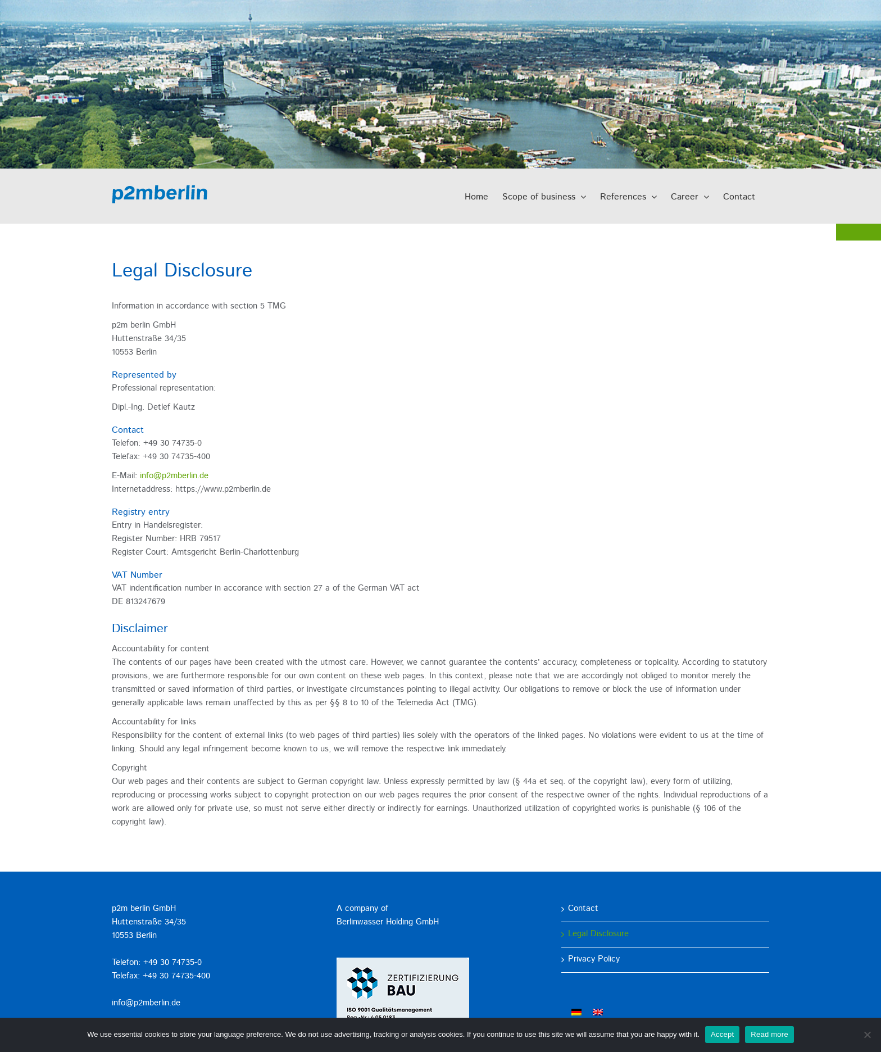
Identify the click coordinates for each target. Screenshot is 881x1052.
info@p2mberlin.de (174, 476)
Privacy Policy (594, 959)
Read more (769, 1034)
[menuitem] (576, 1012)
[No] (867, 1034)
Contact (583, 909)
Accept (722, 1034)
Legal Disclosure (598, 934)
